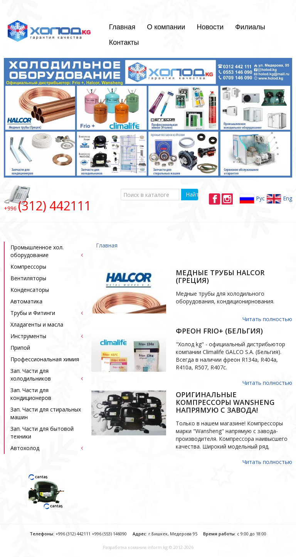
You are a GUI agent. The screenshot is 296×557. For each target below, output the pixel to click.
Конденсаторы (29, 289)
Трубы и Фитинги (32, 313)
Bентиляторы (28, 278)
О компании (166, 27)
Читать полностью (267, 319)
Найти (192, 194)
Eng (279, 199)
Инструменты (28, 336)
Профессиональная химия (44, 359)
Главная (122, 27)
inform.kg (158, 547)
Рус (252, 199)
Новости (210, 27)
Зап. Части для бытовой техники (42, 432)
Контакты (124, 42)
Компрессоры (28, 266)
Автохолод (24, 448)
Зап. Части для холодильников (30, 374)
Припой (20, 347)
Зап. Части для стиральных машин (45, 413)
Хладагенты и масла (36, 324)
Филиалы (250, 27)
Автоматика (26, 301)
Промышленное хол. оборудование (37, 251)
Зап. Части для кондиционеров (30, 393)
